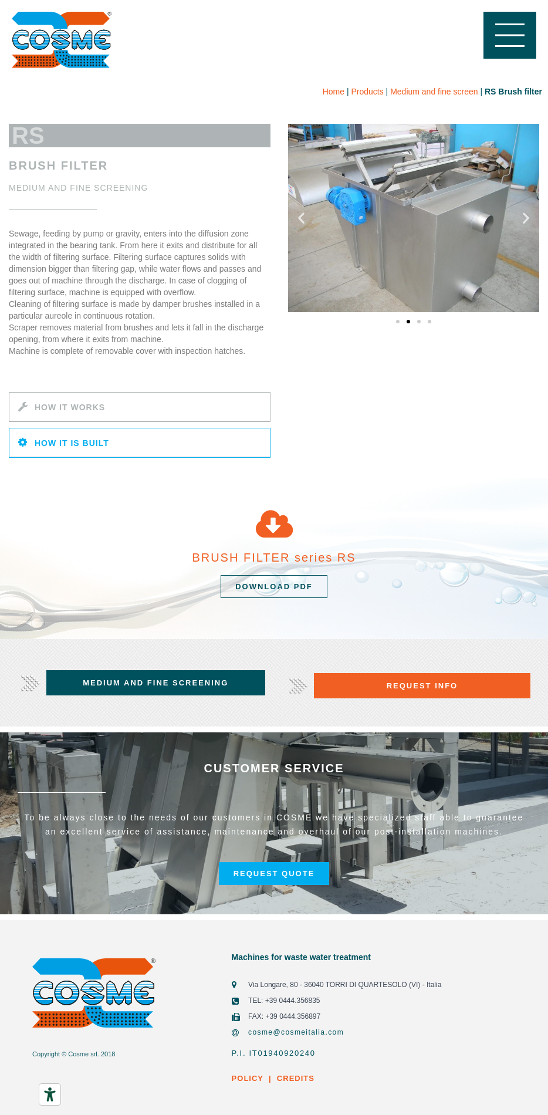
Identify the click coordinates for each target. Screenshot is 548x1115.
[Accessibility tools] (50, 1094)
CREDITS (294, 1078)
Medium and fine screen (434, 91)
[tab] (139, 407)
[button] (398, 321)
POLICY (247, 1078)
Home (333, 91)
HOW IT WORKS (70, 407)
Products (367, 91)
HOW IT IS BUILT (72, 443)
